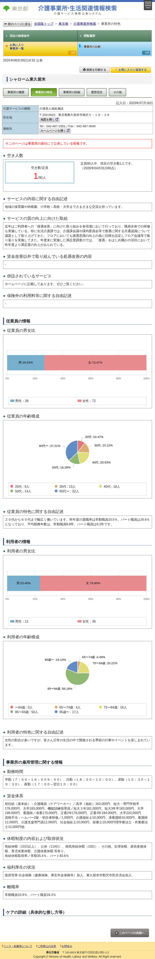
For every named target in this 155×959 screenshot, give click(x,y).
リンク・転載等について (17, 946)
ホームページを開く (55, 130)
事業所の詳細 (71, 92)
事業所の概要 (15, 92)
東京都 (63, 23)
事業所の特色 (43, 92)
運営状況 (96, 92)
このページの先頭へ (130, 933)
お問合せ (66, 946)
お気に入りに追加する (131, 69)
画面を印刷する (94, 69)
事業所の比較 (114, 49)
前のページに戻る (17, 24)
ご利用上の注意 (46, 946)
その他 (117, 92)
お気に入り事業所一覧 (40, 49)
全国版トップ (43, 23)
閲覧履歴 (87, 35)
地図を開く (49, 119)
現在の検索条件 (17, 35)
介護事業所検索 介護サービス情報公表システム (77, 10)
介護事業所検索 (84, 23)
